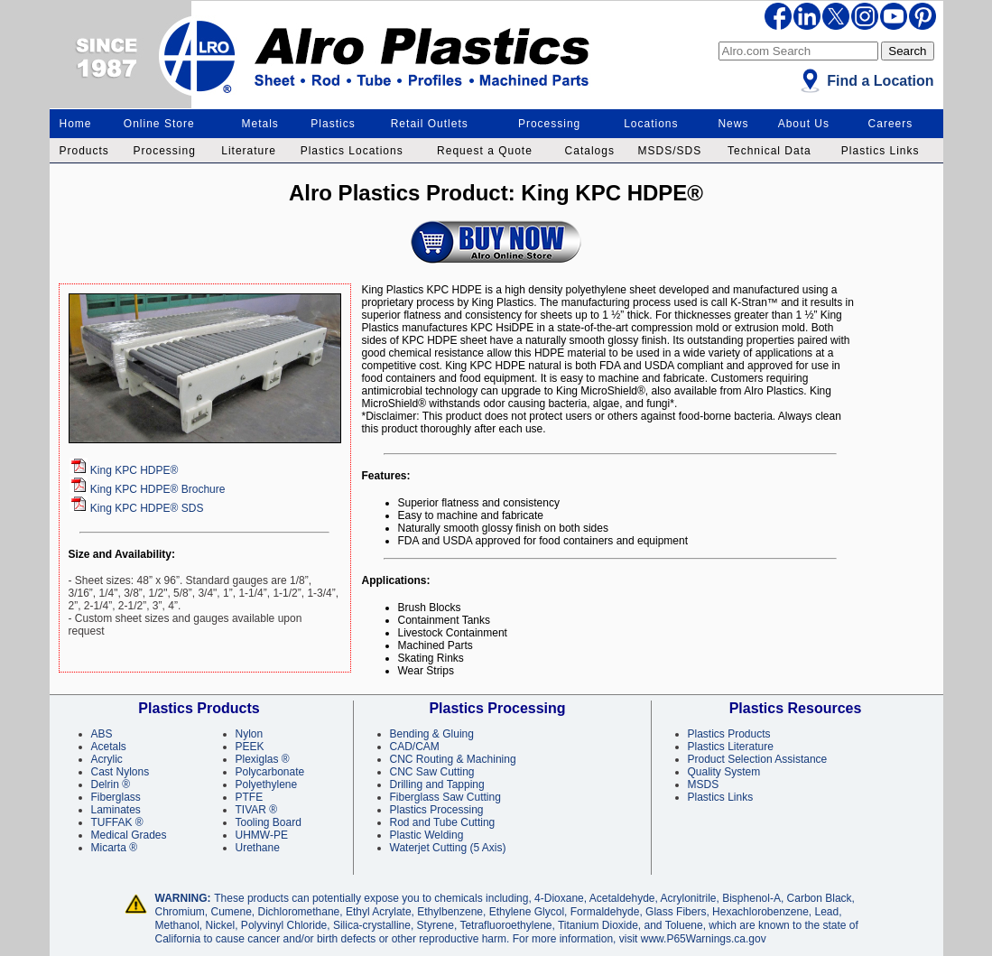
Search (907, 51)
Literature (248, 150)
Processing (549, 123)
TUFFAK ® (117, 822)
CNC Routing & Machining (453, 759)
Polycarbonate (270, 772)
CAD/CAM (415, 746)
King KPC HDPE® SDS (147, 508)
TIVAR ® (257, 809)
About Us (804, 123)
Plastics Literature (731, 746)
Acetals (108, 746)
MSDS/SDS (670, 150)
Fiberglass (116, 797)
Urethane (258, 847)
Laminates (116, 809)
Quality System (724, 772)
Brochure (158, 489)
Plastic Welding (427, 835)
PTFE (250, 797)
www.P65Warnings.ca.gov (703, 939)
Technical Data (769, 150)
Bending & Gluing (432, 734)
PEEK (250, 746)
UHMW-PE (262, 835)
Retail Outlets (429, 123)
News (733, 123)
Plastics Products (729, 734)
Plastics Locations (352, 150)
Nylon (250, 734)
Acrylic (107, 759)
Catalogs (590, 150)
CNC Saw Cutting (432, 772)
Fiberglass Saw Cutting (445, 797)
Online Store (159, 123)
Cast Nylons (120, 772)
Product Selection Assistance (758, 759)
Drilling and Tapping (437, 784)
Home (76, 123)
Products (84, 150)
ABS (102, 734)
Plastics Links (880, 150)
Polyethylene (267, 784)
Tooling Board (268, 822)
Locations (651, 123)
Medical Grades (129, 835)
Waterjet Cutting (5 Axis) (448, 847)
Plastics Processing (437, 809)
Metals (260, 123)
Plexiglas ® (263, 759)
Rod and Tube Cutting (443, 822)
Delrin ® (111, 784)
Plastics (333, 123)
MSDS (703, 784)
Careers (890, 123)
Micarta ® (114, 847)
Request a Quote (485, 150)
